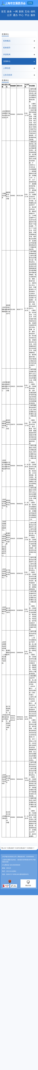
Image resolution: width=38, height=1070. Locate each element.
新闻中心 (21, 13)
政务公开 (9, 13)
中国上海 (3, 848)
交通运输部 (10, 848)
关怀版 (30, 3)
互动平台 (27, 13)
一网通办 (15, 13)
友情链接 (30, 848)
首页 (3, 11)
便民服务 (33, 13)
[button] (4, 848)
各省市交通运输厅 (20, 848)
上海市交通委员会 (13, 3)
